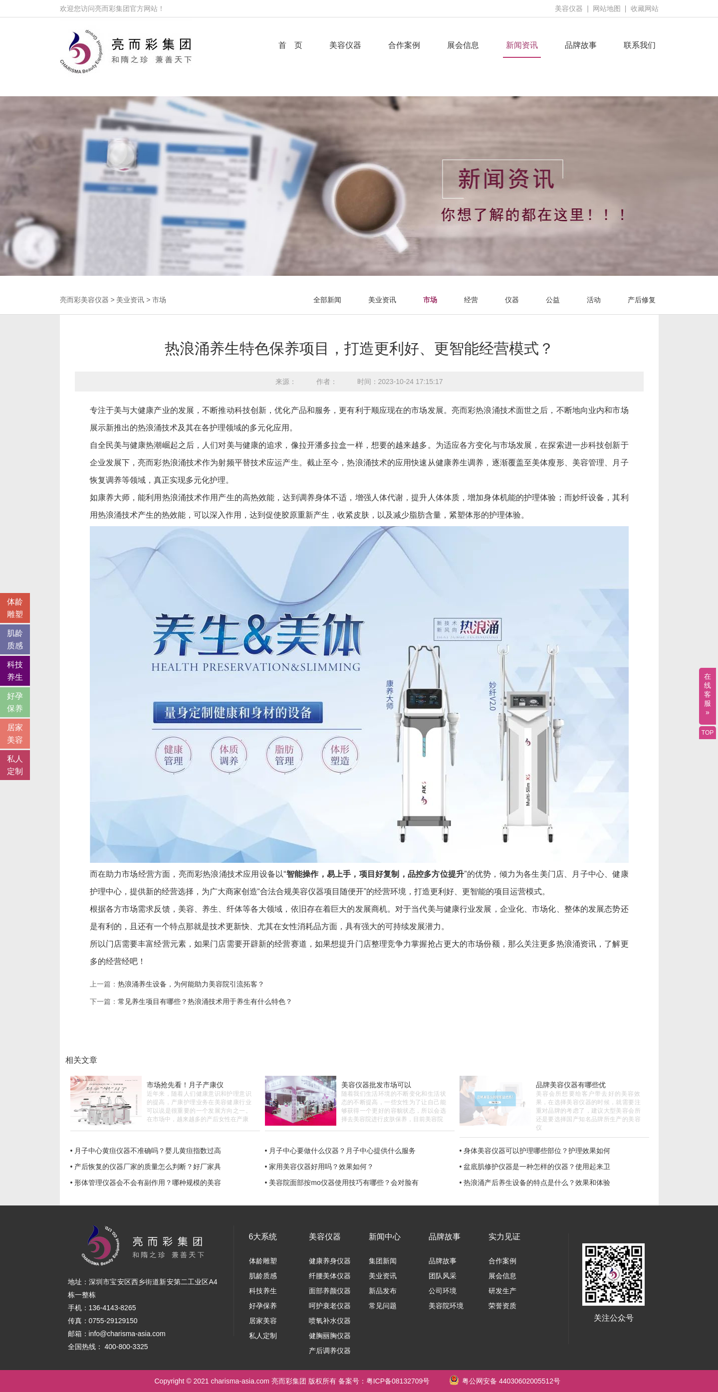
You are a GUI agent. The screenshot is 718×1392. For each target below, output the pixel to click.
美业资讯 (130, 300)
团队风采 (443, 1276)
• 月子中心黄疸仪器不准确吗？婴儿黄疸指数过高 (146, 1151)
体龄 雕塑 (15, 607)
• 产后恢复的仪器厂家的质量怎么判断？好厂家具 (146, 1167)
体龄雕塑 (263, 1261)
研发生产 (502, 1291)
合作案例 (404, 45)
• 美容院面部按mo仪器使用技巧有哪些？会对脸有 (342, 1183)
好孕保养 (263, 1306)
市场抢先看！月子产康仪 (185, 1085)
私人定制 (263, 1336)
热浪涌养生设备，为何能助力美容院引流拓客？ (191, 984)
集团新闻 (383, 1261)
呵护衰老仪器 (330, 1306)
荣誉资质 (502, 1306)
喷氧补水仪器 (330, 1321)
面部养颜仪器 (330, 1291)
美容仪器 (569, 8)
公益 (553, 300)
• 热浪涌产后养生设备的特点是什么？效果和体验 (535, 1183)
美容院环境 (446, 1306)
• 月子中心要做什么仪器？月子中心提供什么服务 (340, 1151)
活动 (594, 300)
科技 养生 (15, 670)
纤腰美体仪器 (330, 1276)
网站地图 (607, 8)
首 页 (290, 45)
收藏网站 (645, 8)
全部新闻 (327, 300)
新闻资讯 (522, 45)
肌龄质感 (263, 1276)
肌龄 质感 (15, 639)
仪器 (512, 300)
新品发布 (383, 1291)
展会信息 (463, 45)
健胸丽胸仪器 (330, 1336)
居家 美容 (15, 733)
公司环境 (443, 1291)
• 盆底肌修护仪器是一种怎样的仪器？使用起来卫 (535, 1167)
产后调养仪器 (330, 1351)
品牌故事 (581, 45)
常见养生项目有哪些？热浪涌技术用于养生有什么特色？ (205, 1001)
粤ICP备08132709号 (398, 1381)
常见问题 (383, 1306)
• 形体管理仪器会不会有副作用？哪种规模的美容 (146, 1183)
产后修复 (642, 300)
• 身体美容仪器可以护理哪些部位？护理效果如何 (535, 1151)
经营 (471, 300)
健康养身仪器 (330, 1261)
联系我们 (640, 45)
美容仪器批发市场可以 (376, 1085)
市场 (159, 300)
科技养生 (263, 1291)
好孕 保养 (15, 702)
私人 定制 (15, 765)
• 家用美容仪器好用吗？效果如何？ (319, 1167)
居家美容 (263, 1321)
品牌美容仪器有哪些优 (571, 1085)
